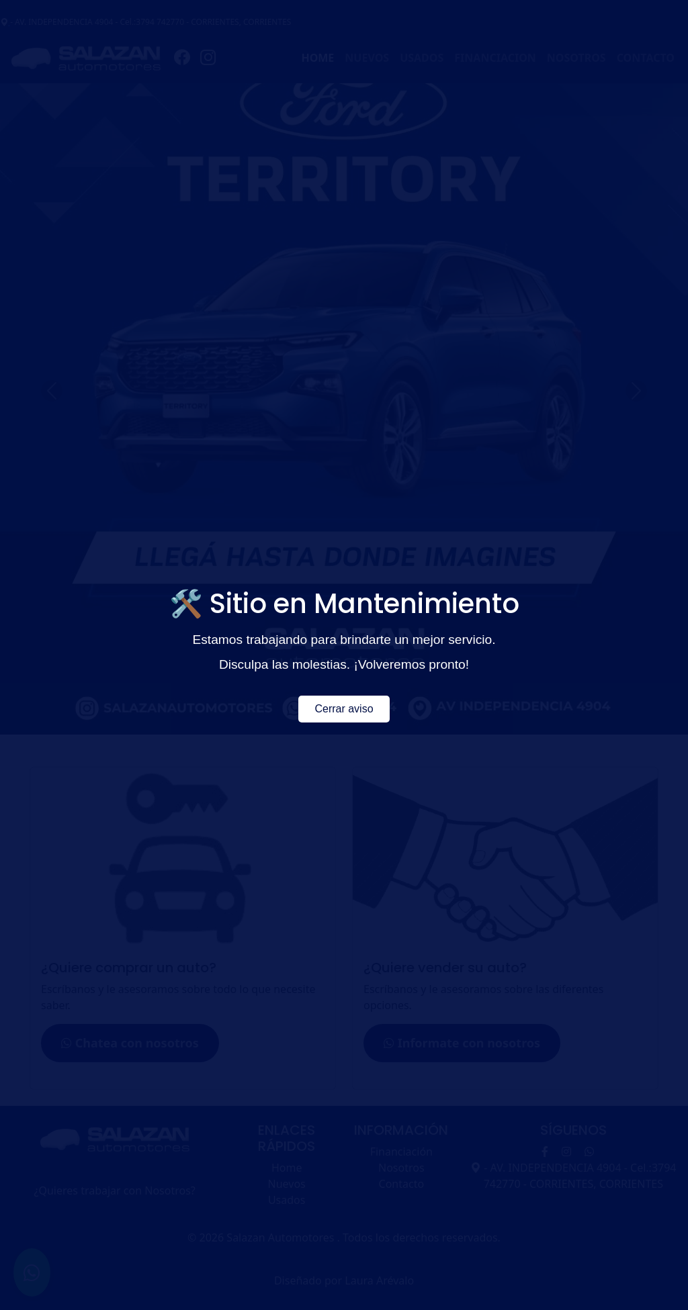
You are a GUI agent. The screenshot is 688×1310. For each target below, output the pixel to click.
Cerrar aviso (343, 708)
